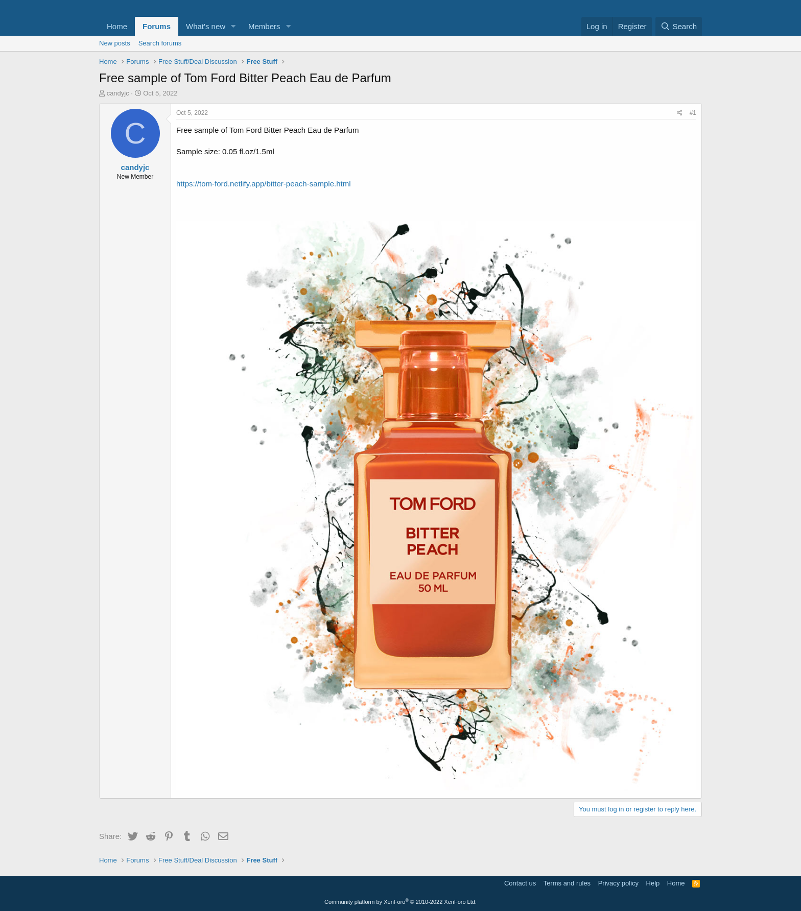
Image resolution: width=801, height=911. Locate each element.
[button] (233, 26)
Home (117, 26)
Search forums (160, 43)
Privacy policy (618, 883)
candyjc (118, 93)
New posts (114, 43)
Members (264, 26)
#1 (693, 112)
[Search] (678, 26)
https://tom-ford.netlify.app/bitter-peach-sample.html (263, 183)
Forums (157, 26)
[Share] (679, 113)
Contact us (520, 883)
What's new (205, 26)
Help (653, 883)
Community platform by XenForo (400, 902)
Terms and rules (567, 883)
